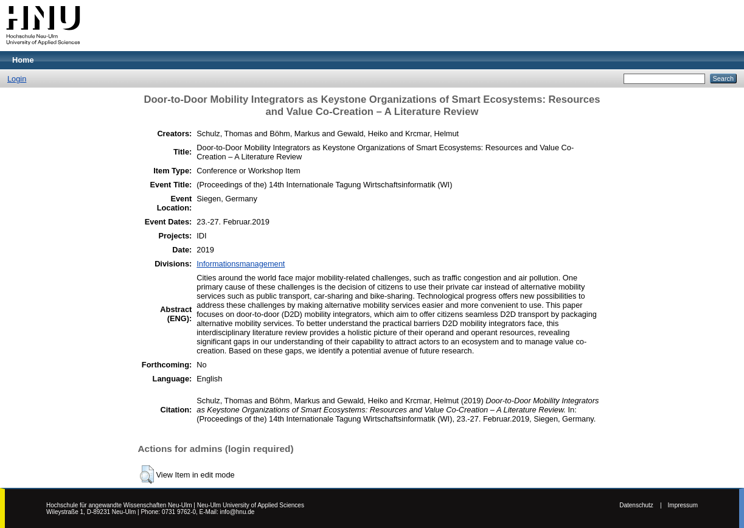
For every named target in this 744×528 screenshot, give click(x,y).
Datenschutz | (640, 505)
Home (23, 59)
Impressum (683, 505)
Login (16, 78)
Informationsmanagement (240, 263)
